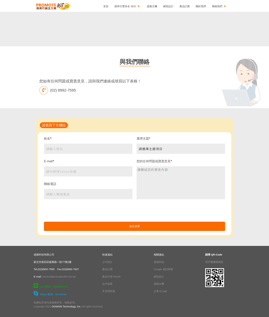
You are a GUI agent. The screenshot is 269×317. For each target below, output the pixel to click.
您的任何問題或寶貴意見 (154, 161)
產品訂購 (184, 6)
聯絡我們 (219, 6)
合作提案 (107, 283)
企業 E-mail (160, 291)
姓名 (47, 138)
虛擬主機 (152, 6)
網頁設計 (168, 6)
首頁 (105, 6)
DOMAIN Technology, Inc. (66, 306)
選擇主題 (143, 138)
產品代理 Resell (111, 276)
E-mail (49, 161)
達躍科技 (159, 262)
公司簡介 (107, 262)
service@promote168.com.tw (59, 276)
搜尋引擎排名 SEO (127, 6)
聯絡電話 (50, 184)
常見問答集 (108, 291)
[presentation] (134, 212)
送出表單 (134, 226)
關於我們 (201, 6)
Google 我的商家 (163, 269)
